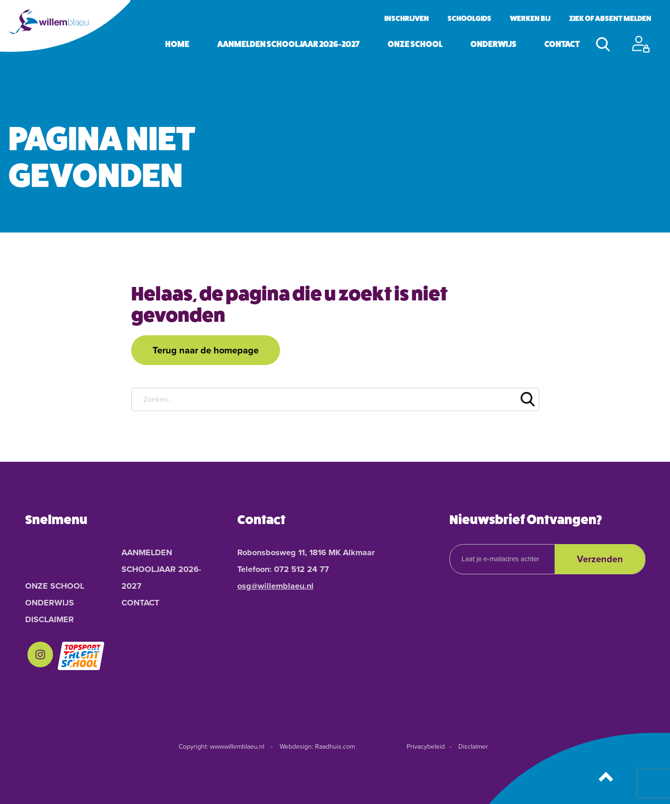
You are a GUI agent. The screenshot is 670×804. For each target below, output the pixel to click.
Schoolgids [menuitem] (469, 18)
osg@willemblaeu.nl (275, 586)
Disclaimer (473, 746)
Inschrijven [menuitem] (406, 18)
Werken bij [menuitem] (530, 18)
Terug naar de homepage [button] (206, 350)
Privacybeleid (426, 746)
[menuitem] (40, 656)
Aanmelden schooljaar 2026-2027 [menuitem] (288, 44)
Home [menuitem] (177, 44)
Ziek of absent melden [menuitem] (610, 18)
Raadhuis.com (335, 746)
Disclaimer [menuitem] (49, 619)
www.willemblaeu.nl (237, 746)
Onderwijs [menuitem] (493, 44)
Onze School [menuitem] (415, 44)
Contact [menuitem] (562, 44)
